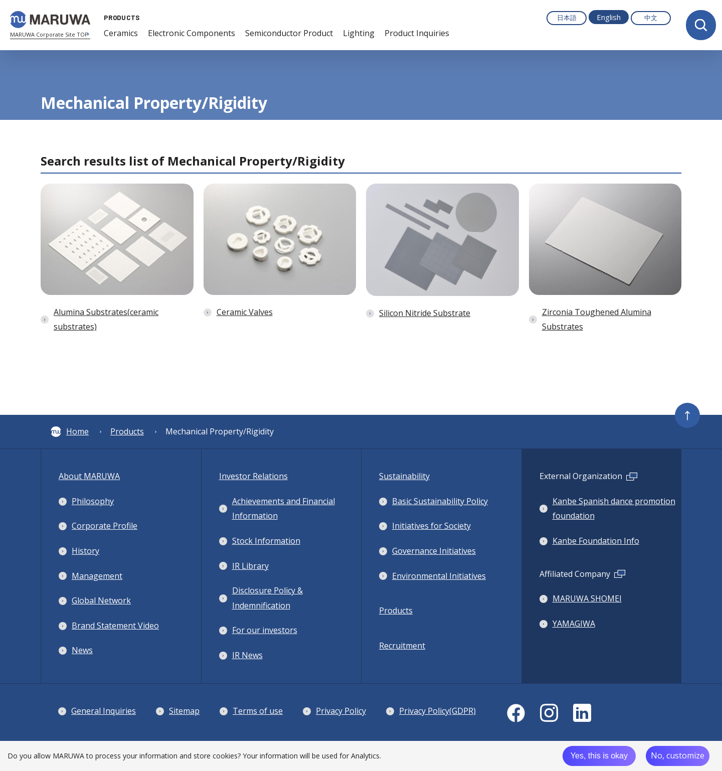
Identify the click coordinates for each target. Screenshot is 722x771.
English (609, 17)
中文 (650, 17)
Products (127, 431)
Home (70, 431)
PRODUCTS (119, 18)
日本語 (567, 17)
